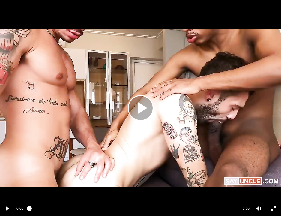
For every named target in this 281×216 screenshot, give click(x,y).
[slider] (132, 208)
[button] (258, 208)
